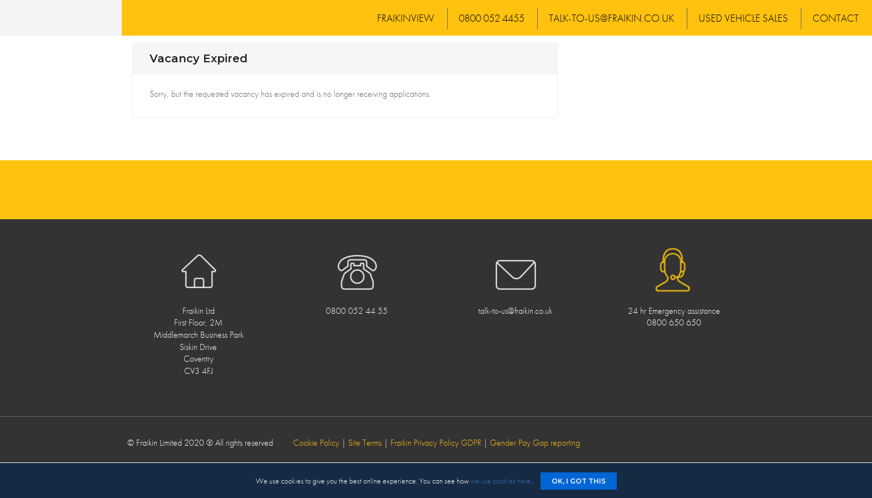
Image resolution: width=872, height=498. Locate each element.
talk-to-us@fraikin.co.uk (611, 18)
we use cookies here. (501, 481)
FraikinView (405, 18)
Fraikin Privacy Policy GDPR (435, 442)
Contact (835, 18)
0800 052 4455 (491, 18)
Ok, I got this (579, 481)
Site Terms (365, 442)
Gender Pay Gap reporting (535, 442)
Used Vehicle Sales (743, 18)
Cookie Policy (316, 442)
